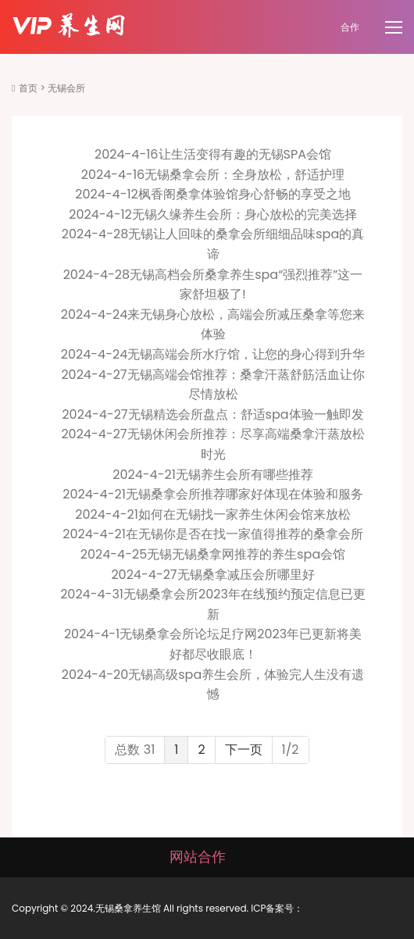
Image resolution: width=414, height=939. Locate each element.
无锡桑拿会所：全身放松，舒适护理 (244, 175)
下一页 (243, 750)
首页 (28, 88)
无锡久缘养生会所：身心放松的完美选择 (244, 214)
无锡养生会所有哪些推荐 (244, 475)
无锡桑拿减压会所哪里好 (246, 575)
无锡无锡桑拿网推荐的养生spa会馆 (246, 554)
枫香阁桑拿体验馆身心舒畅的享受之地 (244, 194)
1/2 (290, 750)
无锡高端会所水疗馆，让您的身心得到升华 (246, 354)
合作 (350, 27)
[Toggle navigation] (395, 28)
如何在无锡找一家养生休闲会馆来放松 (244, 514)
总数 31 (135, 750)
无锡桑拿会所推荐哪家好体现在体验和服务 (244, 494)
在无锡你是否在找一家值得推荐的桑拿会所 (244, 534)
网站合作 (198, 856)
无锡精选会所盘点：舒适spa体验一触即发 (246, 414)
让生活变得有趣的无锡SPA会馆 (245, 154)
